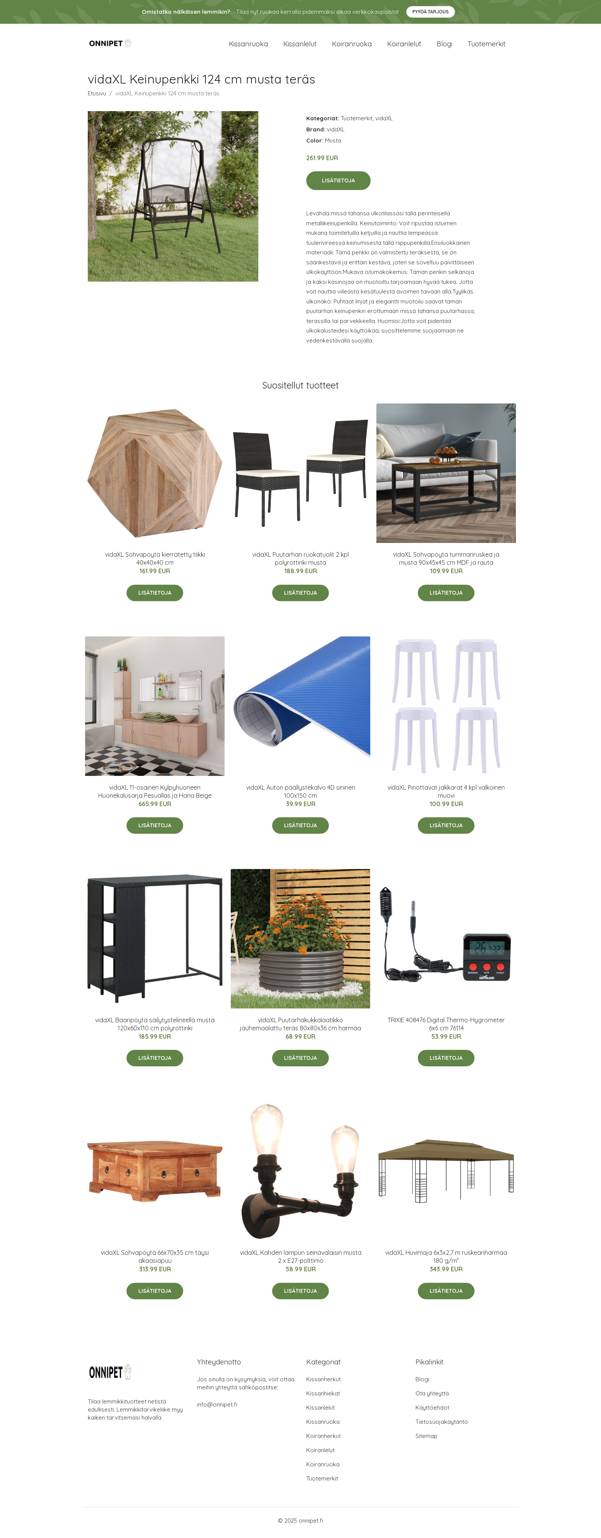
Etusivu (97, 97)
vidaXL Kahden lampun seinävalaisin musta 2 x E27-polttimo (300, 1261)
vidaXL (384, 122)
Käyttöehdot (432, 1411)
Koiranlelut (404, 45)
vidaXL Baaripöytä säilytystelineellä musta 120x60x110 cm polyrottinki (155, 1028)
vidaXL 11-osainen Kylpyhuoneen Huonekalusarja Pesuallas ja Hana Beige (155, 795)
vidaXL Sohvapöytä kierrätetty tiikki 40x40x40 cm (155, 563)
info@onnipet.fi (217, 1408)
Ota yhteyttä (432, 1397)
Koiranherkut (323, 1440)
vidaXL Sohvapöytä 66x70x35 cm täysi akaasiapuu (155, 1261)
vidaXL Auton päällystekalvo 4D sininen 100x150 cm (300, 795)
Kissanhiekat (323, 1397)
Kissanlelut (300, 45)
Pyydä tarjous (430, 12)
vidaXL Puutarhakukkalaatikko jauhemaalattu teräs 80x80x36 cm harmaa (300, 1028)
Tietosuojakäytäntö (441, 1426)
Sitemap (426, 1440)
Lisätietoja (338, 184)
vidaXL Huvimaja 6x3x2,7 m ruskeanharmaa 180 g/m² (446, 1261)
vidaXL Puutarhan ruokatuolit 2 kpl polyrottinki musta (300, 563)
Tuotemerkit (487, 45)
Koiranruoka (352, 45)
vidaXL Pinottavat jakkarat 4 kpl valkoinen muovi (446, 795)
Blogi (444, 45)
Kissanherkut (323, 1383)
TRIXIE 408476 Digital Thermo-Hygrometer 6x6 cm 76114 (446, 1028)
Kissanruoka (248, 45)
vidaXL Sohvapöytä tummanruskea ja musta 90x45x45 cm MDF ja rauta (446, 563)
